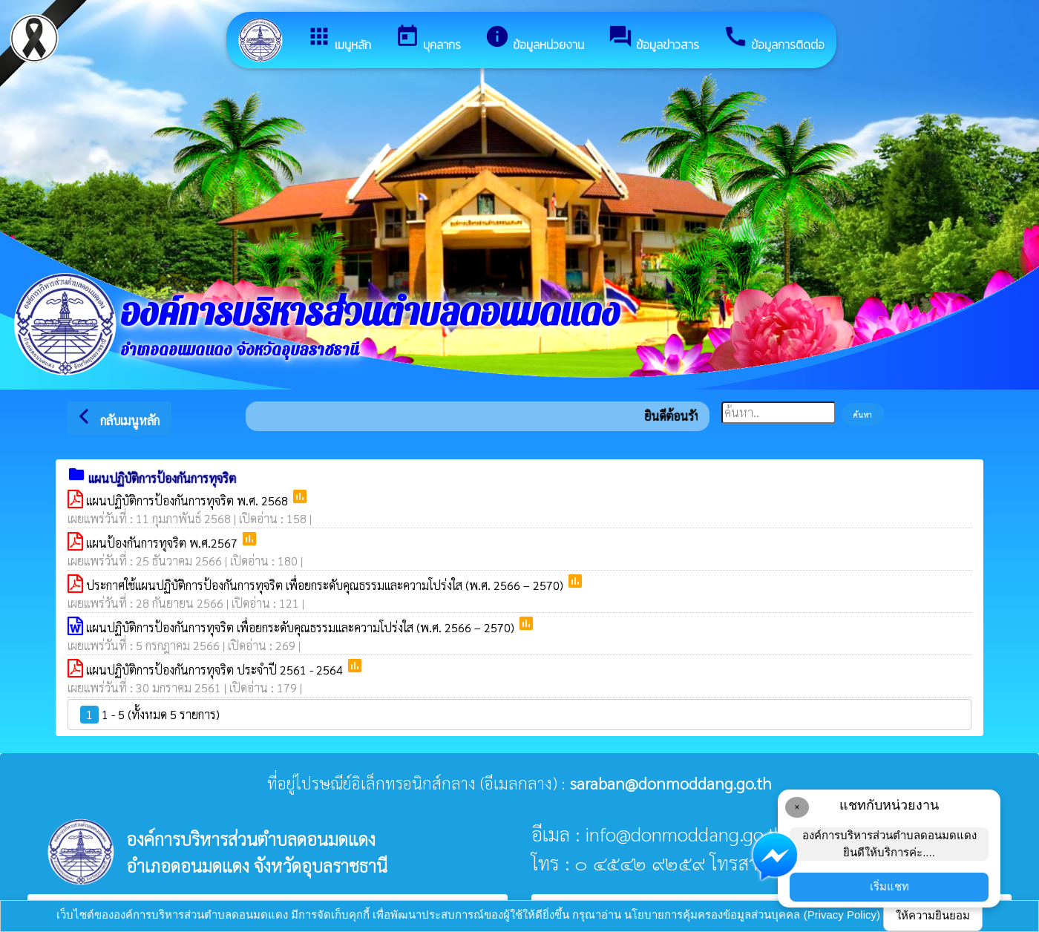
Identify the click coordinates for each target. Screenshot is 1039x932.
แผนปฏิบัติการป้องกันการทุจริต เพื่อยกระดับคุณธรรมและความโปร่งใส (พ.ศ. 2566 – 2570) (301, 627)
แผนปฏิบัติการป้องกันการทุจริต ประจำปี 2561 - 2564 (216, 669)
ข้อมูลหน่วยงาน (534, 38)
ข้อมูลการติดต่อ (774, 38)
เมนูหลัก (339, 38)
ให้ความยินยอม (933, 915)
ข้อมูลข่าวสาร (653, 38)
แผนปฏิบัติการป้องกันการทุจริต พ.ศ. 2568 (188, 500)
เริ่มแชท (889, 886)
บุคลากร (428, 38)
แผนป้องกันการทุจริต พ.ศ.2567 (163, 543)
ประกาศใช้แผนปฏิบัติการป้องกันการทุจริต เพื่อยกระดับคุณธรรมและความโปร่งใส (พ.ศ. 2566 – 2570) (326, 585)
